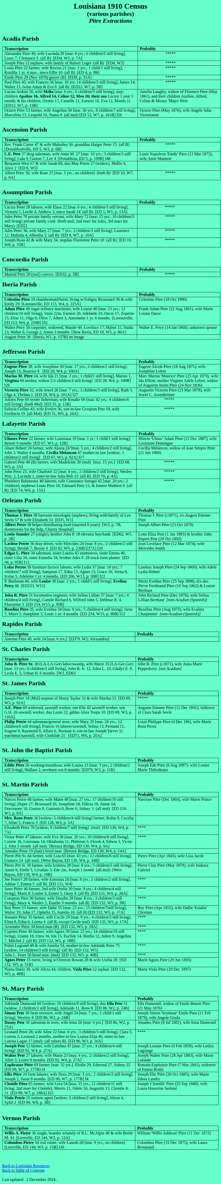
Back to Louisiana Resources (26, 1166)
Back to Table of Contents (23, 1170)
